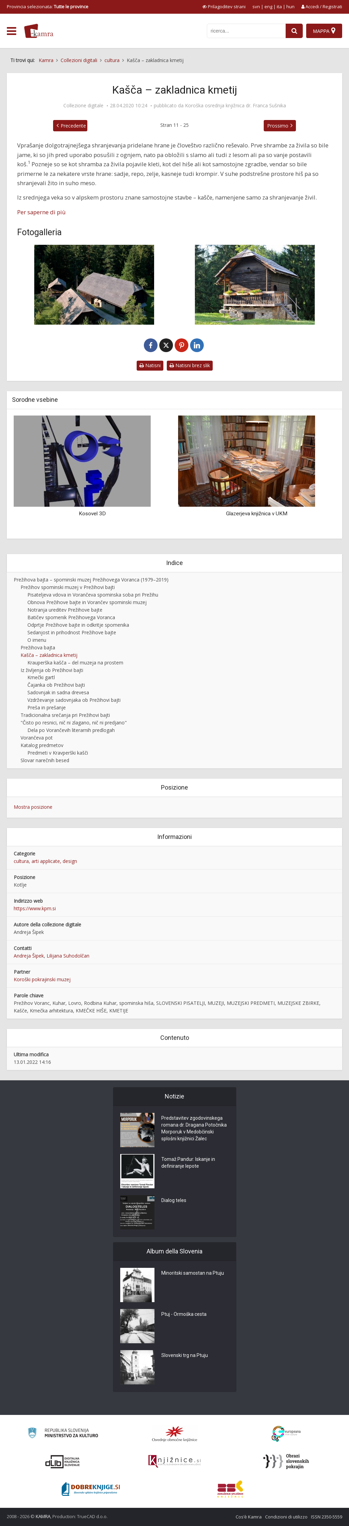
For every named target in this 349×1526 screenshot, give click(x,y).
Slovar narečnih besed (45, 760)
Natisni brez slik (190, 365)
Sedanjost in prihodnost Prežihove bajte (71, 632)
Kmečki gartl (41, 677)
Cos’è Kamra (249, 1517)
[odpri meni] (11, 31)
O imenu (36, 640)
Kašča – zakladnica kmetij (49, 655)
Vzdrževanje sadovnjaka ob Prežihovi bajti (74, 700)
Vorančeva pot (37, 737)
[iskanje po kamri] (246, 31)
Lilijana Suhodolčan (68, 955)
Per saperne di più (41, 212)
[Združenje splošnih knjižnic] (230, 1489)
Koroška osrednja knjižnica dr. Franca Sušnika (235, 106)
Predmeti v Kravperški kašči (57, 752)
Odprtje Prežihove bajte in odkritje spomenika (78, 625)
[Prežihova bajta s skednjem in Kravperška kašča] (94, 285)
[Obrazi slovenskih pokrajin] (286, 1461)
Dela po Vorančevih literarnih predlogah (71, 730)
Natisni (150, 365)
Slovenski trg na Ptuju (184, 1355)
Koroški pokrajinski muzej (42, 979)
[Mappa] (324, 31)
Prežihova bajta (38, 647)
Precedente (73, 125)
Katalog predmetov (42, 745)
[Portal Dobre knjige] (91, 1489)
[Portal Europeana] (286, 1434)
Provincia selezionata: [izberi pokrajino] (47, 6)
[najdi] (294, 31)
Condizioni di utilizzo (286, 1517)
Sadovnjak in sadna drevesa (58, 692)
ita (279, 6)
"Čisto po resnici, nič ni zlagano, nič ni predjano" (74, 722)
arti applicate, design (54, 861)
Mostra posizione (33, 807)
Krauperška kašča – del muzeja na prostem (75, 662)
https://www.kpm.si (35, 908)
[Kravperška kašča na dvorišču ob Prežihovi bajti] (255, 285)
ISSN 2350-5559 (326, 1517)
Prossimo (277, 125)
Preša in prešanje (46, 707)
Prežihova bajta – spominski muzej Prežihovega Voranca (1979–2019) (91, 579)
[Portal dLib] (63, 1461)
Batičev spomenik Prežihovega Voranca (71, 617)
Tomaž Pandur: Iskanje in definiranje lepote (188, 1162)
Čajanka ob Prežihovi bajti (56, 685)
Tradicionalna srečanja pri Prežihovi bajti (65, 715)
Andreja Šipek (29, 955)
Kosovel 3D (92, 513)
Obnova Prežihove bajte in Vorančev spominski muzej (87, 602)
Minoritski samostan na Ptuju (192, 1273)
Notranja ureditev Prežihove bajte (64, 609)
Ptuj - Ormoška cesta (184, 1314)
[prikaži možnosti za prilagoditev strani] (224, 6)
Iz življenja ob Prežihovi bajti (52, 670)
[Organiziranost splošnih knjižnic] (175, 1433)
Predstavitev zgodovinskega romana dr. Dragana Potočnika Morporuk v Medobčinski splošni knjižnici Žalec (194, 1128)
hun (290, 6)
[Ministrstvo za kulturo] (63, 1434)
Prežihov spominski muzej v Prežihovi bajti (68, 587)
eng (268, 6)
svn (256, 6)
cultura (21, 861)
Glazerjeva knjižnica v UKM (256, 513)
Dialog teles (173, 1200)
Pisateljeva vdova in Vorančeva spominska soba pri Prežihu (92, 594)
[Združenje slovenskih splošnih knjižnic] (174, 1461)
